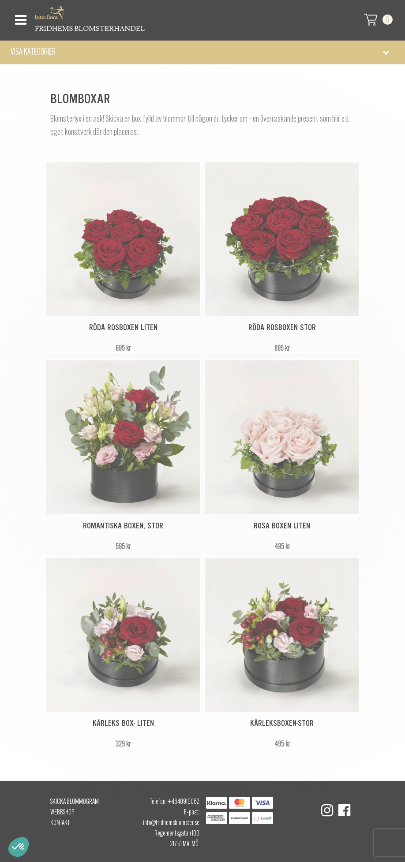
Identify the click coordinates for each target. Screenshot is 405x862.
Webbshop (62, 812)
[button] (202, 52)
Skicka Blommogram (74, 802)
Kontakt (60, 823)
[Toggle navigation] (20, 17)
